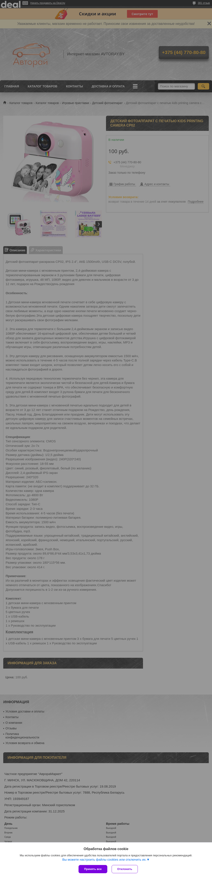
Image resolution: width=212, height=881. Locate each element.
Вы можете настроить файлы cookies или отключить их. (104, 859)
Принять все (93, 869)
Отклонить (124, 869)
